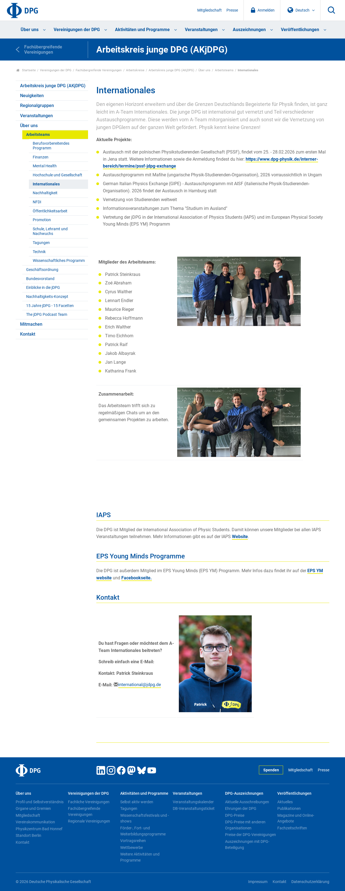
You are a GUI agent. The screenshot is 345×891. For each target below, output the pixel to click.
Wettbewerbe (131, 847)
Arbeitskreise (135, 70)
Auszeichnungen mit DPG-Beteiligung (247, 844)
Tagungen (41, 242)
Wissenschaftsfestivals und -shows (144, 818)
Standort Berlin (28, 835)
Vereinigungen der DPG (77, 29)
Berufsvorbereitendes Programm (51, 145)
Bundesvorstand (40, 278)
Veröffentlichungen (300, 29)
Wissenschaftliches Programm (59, 260)
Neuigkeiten (32, 95)
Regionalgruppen (37, 105)
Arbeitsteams (224, 70)
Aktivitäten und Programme (142, 29)
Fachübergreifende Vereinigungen (99, 70)
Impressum (257, 881)
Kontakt (27, 334)
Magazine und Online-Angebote (295, 818)
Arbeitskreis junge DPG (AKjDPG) (171, 70)
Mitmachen (31, 324)
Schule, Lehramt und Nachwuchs (50, 231)
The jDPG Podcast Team (46, 314)
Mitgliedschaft (209, 10)
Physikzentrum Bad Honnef (39, 829)
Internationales (46, 184)
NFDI (37, 202)
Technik (39, 252)
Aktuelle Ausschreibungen (247, 802)
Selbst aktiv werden (136, 802)
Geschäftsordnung (42, 269)
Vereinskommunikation (35, 822)
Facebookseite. (136, 577)
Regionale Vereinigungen (89, 821)
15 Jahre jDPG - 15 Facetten (50, 305)
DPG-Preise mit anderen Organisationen (245, 825)
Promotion (42, 220)
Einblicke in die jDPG (43, 287)
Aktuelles (285, 802)
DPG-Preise (234, 815)
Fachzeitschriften (292, 828)
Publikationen (289, 808)
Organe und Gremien (33, 808)
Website (240, 536)
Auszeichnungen (249, 29)
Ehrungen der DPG (240, 808)
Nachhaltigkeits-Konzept (47, 296)
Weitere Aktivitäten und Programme (140, 857)
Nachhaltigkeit (45, 193)
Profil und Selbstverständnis (40, 802)
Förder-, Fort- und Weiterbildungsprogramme (143, 831)
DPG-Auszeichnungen (244, 793)
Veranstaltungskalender (193, 802)
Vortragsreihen (133, 840)
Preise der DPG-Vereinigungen (250, 834)
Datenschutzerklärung (310, 881)
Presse (232, 10)
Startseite (26, 70)
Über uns (30, 29)
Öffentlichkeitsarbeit (50, 211)
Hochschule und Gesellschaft (57, 175)
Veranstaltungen (201, 29)
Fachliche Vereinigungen (88, 802)
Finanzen (40, 157)
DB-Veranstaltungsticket (194, 808)
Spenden (271, 770)
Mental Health (45, 166)
